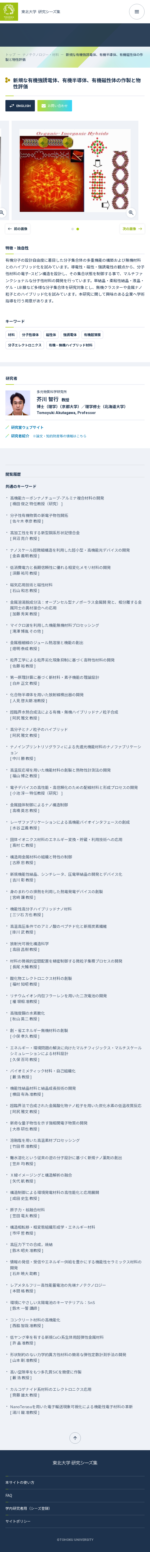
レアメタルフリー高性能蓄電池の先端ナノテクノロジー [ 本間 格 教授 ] (58, 1288)
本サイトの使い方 (19, 1482)
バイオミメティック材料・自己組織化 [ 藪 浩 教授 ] (43, 1073)
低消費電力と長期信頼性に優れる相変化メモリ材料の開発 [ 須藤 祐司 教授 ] (60, 570)
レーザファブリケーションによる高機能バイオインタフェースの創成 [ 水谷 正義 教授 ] (70, 825)
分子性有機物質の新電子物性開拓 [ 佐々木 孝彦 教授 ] (39, 518)
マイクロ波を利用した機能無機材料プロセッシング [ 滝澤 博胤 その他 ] (54, 628)
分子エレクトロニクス (25, 345)
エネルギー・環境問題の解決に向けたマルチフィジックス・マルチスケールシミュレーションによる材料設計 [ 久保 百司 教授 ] (76, 1053)
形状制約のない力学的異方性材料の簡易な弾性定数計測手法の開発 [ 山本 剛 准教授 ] (68, 1357)
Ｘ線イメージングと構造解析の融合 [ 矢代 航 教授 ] (41, 1178)
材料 (11, 334)
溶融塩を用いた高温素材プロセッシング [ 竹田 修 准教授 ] (45, 1143)
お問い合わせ (55, 105)
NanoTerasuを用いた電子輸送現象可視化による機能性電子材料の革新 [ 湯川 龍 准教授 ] (71, 1409)
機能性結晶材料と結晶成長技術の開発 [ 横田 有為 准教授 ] (43, 1091)
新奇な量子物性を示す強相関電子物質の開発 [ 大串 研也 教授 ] (49, 1125)
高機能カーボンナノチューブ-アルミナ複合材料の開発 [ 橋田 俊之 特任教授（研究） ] (57, 501)
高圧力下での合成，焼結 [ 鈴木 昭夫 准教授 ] (31, 1247)
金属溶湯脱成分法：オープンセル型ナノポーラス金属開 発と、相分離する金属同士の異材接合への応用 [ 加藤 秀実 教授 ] (76, 607)
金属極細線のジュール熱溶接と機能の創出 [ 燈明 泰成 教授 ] (46, 645)
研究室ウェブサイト (27, 427)
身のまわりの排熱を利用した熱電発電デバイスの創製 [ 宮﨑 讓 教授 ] (56, 894)
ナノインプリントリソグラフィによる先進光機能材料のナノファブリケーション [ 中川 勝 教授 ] (75, 752)
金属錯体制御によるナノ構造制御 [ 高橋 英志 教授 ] (39, 807)
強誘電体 (70, 334)
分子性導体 (30, 334)
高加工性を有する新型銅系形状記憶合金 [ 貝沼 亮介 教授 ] (45, 535)
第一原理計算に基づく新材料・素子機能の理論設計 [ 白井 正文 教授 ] (54, 680)
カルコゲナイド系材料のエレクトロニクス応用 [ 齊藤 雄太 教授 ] (50, 1392)
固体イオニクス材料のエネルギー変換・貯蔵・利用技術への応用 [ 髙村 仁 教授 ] (66, 842)
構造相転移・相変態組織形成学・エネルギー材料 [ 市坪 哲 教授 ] (52, 1230)
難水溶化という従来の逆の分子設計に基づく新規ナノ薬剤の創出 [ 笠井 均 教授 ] (66, 1160)
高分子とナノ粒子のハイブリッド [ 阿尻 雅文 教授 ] (39, 732)
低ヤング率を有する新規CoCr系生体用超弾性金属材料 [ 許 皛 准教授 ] (57, 1340)
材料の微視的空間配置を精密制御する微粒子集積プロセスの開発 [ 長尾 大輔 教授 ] (66, 964)
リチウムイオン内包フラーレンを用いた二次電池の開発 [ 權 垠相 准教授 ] (58, 998)
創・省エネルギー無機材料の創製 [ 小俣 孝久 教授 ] (39, 1033)
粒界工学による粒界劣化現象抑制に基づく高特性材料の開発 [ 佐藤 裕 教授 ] (62, 662)
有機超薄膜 (92, 334)
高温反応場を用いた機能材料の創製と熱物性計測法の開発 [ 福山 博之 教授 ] (60, 773)
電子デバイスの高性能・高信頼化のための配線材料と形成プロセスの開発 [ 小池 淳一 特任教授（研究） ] (74, 790)
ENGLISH (20, 106)
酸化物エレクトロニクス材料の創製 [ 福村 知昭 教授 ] (41, 981)
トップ (10, 54)
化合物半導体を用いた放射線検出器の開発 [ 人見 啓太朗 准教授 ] (47, 697)
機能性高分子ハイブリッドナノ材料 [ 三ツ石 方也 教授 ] (41, 911)
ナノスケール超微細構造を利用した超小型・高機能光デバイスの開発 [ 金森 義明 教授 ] (70, 553)
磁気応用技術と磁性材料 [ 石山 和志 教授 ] (31, 587)
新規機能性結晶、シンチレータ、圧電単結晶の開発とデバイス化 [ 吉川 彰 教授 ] (66, 877)
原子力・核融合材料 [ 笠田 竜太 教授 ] (27, 1212)
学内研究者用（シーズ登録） (28, 1508)
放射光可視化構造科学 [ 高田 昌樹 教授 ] (29, 946)
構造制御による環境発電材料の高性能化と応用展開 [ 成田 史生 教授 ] (54, 1195)
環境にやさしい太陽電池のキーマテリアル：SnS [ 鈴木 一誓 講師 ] (52, 1305)
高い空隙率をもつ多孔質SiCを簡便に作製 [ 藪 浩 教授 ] (46, 1374)
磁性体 (51, 334)
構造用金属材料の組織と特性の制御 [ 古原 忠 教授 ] (41, 859)
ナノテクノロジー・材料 (40, 54)
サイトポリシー (18, 1521)
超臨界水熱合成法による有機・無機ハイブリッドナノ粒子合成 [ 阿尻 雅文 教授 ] (64, 715)
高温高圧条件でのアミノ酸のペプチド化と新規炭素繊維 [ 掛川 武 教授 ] (58, 929)
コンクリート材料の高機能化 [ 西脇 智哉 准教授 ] (35, 1322)
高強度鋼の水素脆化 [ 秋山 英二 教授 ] (27, 1016)
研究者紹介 (48, 435)
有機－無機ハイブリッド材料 (70, 345)
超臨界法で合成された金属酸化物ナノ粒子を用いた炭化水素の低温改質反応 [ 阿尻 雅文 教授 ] (75, 1108)
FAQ (8, 1495)
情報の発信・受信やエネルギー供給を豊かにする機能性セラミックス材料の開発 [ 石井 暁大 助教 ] (76, 1267)
